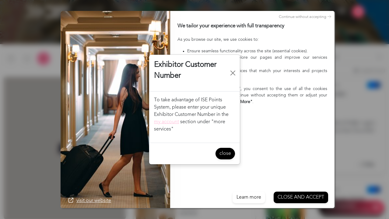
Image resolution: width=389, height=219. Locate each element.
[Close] (233, 73)
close (225, 153)
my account (166, 122)
